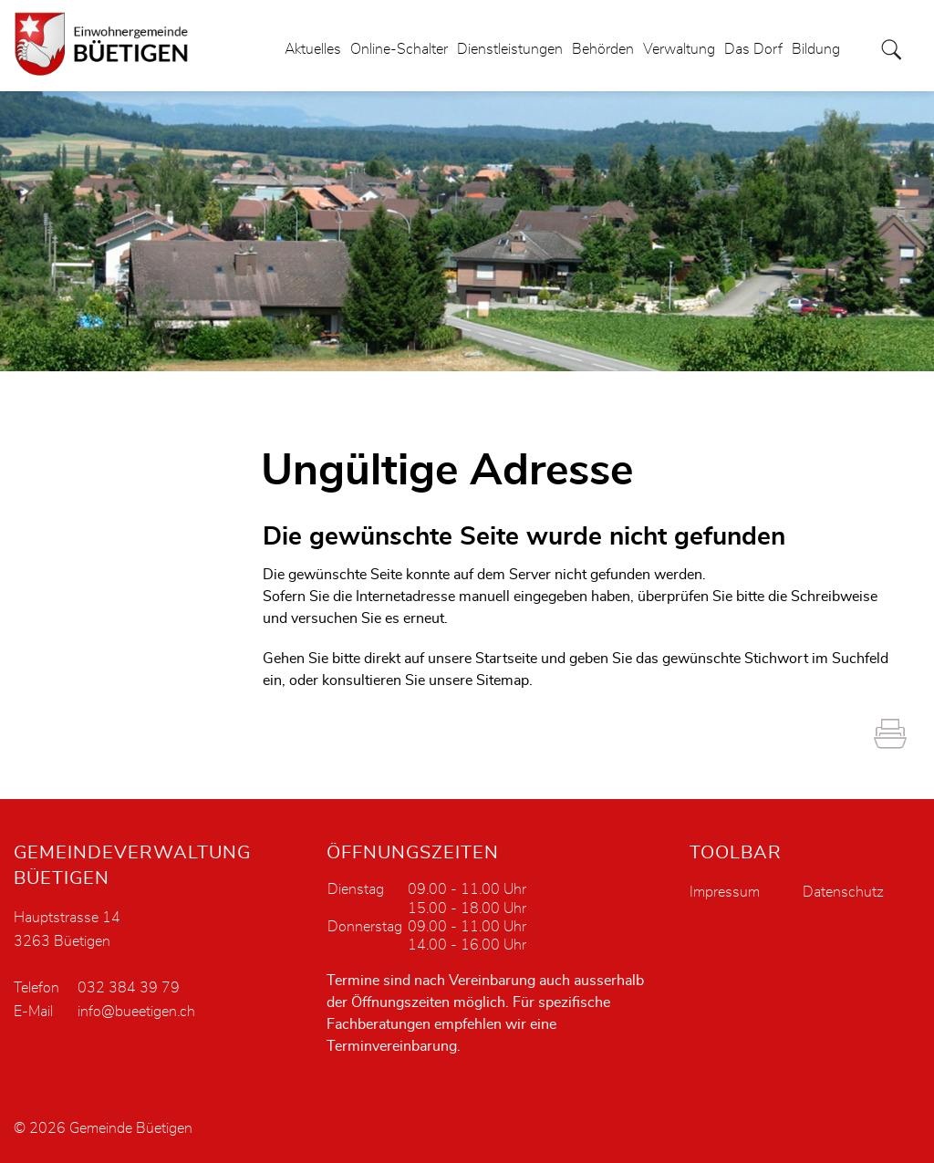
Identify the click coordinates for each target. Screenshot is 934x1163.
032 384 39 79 (129, 988)
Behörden (603, 49)
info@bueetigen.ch (136, 1011)
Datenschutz (843, 892)
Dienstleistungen (510, 49)
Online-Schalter (399, 49)
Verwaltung (679, 49)
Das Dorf (753, 49)
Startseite (506, 658)
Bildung (816, 49)
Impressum (725, 892)
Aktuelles (313, 49)
